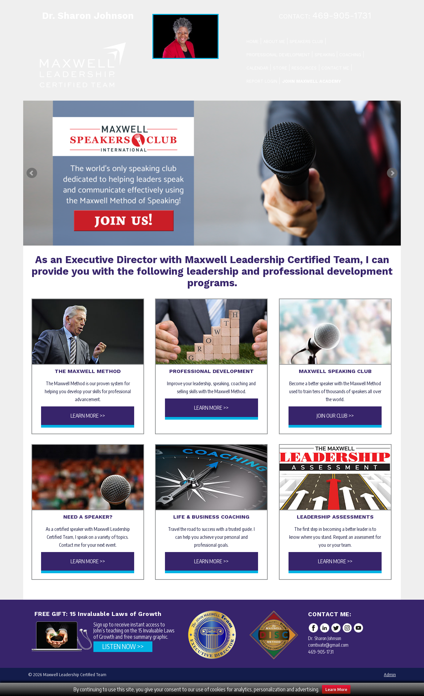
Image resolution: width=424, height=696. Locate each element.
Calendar (257, 68)
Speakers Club (306, 41)
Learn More (336, 689)
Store (280, 68)
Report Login (261, 81)
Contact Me (335, 68)
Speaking (325, 54)
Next (392, 173)
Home (252, 41)
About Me (274, 41)
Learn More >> (88, 415)
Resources (304, 68)
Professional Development (278, 54)
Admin (390, 674)
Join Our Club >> (335, 415)
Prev (31, 173)
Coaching (350, 54)
